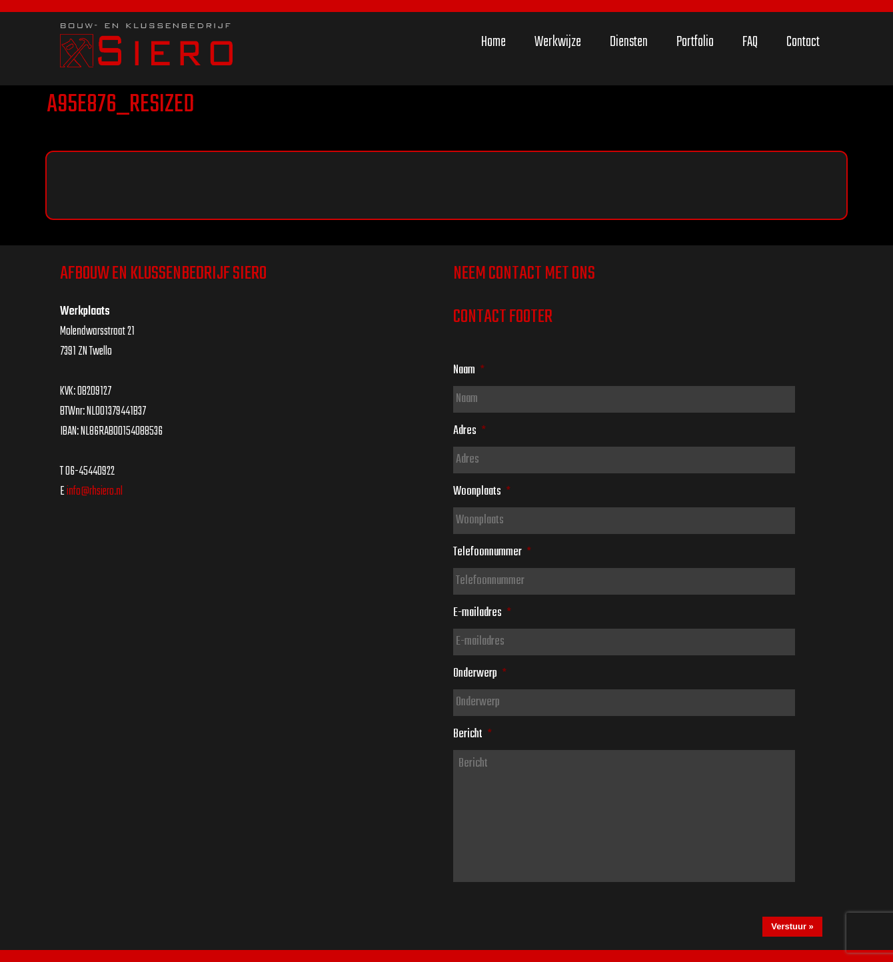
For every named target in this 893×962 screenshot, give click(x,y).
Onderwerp (479, 673)
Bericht (472, 734)
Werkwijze (557, 42)
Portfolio (695, 42)
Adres (469, 430)
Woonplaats (481, 491)
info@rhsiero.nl (95, 491)
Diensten (629, 42)
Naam (468, 370)
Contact (803, 42)
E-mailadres (482, 612)
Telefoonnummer (492, 552)
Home (493, 42)
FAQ (750, 42)
